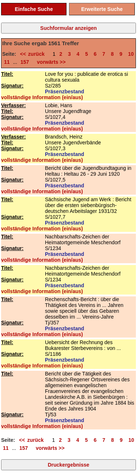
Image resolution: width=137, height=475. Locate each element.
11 (7, 62)
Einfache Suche (34, 9)
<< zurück (34, 54)
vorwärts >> (49, 62)
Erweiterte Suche (102, 9)
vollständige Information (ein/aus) (42, 97)
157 (24, 62)
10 (131, 54)
